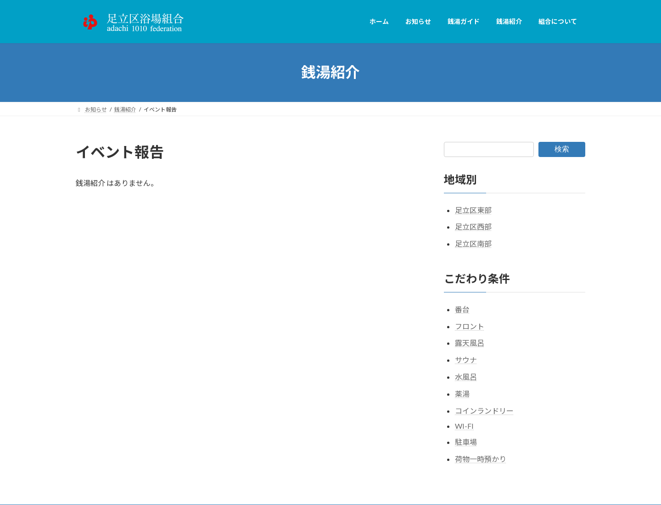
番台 (462, 308)
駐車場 (466, 442)
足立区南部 (473, 243)
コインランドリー (484, 410)
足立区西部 (473, 226)
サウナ (466, 359)
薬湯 (462, 393)
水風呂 (466, 376)
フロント (469, 325)
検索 (562, 149)
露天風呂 (469, 342)
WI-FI (464, 425)
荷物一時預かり (480, 458)
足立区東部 (473, 209)
